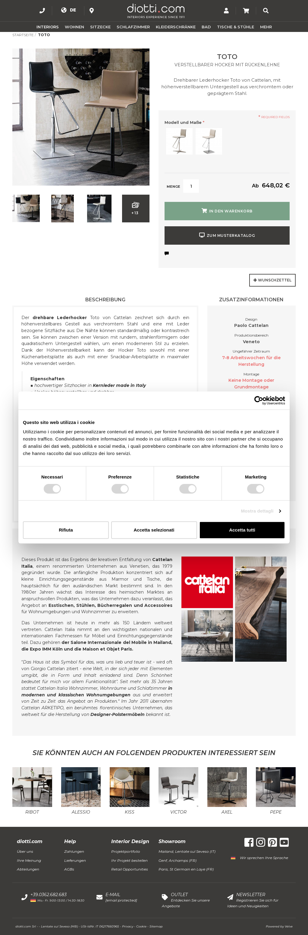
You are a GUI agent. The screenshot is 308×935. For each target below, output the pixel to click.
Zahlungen (74, 851)
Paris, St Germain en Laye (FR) (186, 869)
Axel (227, 812)
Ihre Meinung (29, 860)
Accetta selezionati (154, 529)
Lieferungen (75, 860)
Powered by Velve (279, 926)
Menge (173, 186)
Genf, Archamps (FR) (177, 860)
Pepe (275, 812)
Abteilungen (28, 869)
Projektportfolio (125, 851)
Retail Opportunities (129, 869)
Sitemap (156, 926)
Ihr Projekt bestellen (129, 860)
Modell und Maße (184, 122)
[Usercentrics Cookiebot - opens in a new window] (258, 400)
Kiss (129, 812)
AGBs (69, 869)
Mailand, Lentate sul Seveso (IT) (187, 851)
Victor (178, 812)
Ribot (32, 812)
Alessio (81, 812)
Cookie (141, 926)
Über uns (25, 851)
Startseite (23, 35)
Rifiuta (66, 529)
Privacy (127, 926)
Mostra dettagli (257, 510)
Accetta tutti (242, 529)
